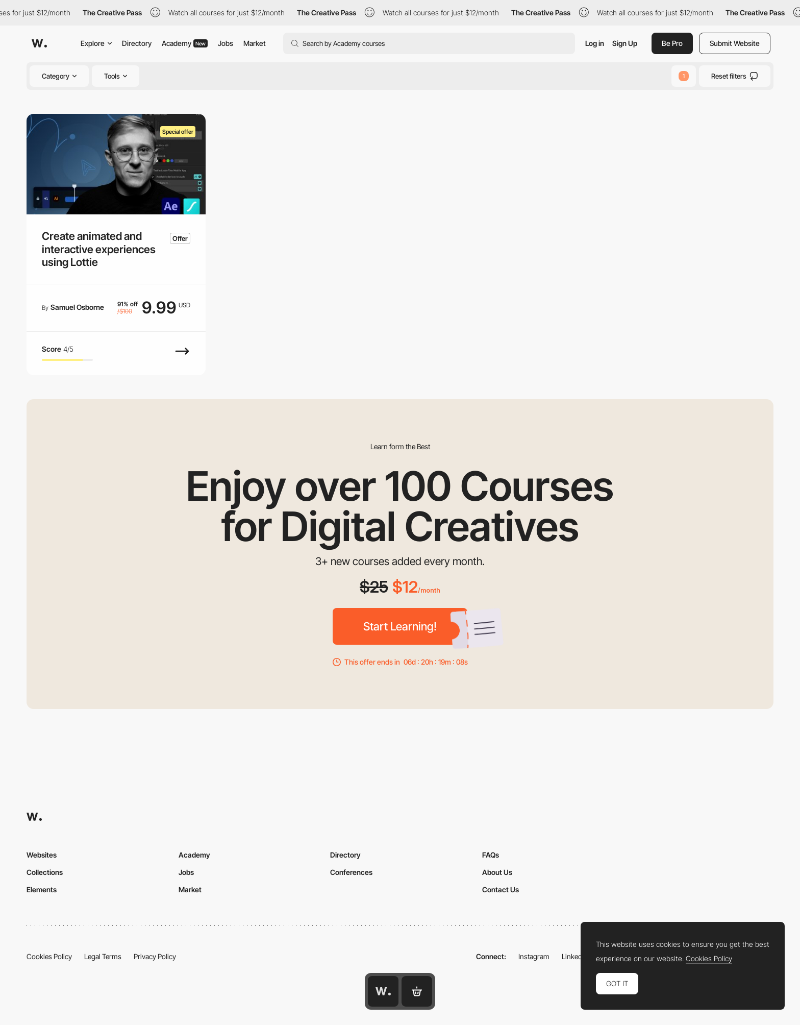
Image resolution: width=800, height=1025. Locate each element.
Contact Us (500, 889)
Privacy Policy (155, 956)
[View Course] (182, 356)
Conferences (351, 872)
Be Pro (672, 43)
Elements (42, 889)
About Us (497, 872)
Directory (137, 43)
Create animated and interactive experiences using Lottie (99, 249)
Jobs (225, 43)
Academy (185, 43)
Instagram (533, 956)
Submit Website (735, 43)
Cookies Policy (49, 956)
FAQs (490, 854)
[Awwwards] (39, 43)
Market (254, 43)
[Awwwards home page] (383, 991)
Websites (42, 854)
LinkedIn (575, 956)
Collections (45, 872)
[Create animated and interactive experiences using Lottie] (116, 164)
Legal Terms (102, 956)
